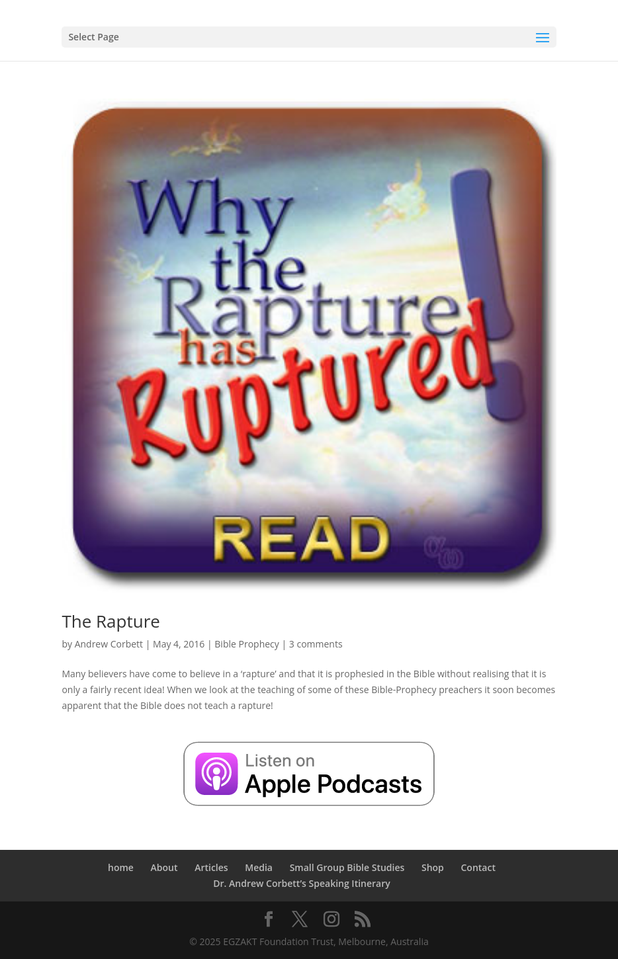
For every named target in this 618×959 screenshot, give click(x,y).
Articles (211, 867)
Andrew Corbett (109, 644)
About (164, 867)
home (121, 867)
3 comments (316, 644)
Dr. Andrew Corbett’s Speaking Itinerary (301, 883)
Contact (478, 867)
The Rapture (110, 621)
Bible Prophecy (246, 644)
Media (259, 867)
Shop (432, 867)
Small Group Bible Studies (347, 867)
